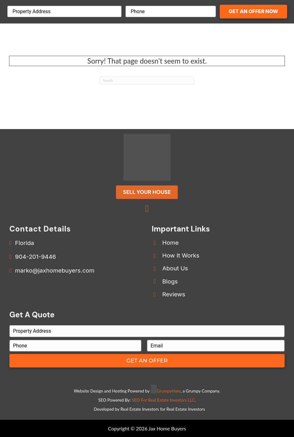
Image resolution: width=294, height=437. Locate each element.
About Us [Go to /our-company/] (175, 268)
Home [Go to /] (170, 242)
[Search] (147, 80)
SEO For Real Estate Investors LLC (163, 400)
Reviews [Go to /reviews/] (173, 294)
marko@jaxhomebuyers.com (54, 270)
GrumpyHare (169, 390)
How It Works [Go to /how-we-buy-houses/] (180, 255)
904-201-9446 (35, 256)
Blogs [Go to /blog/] (170, 281)
